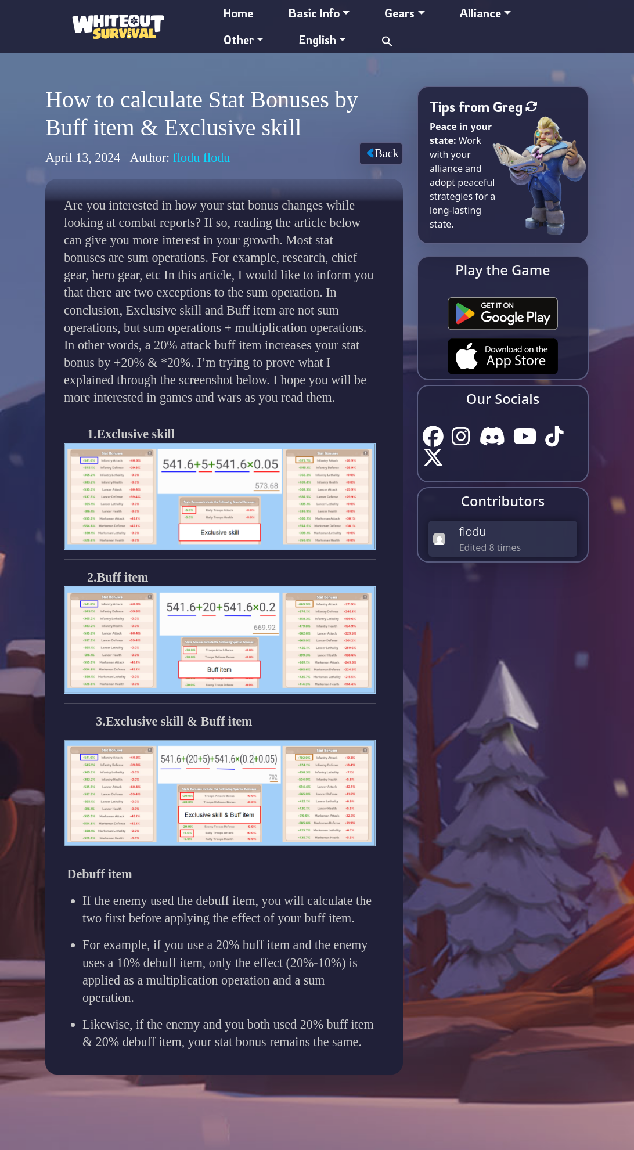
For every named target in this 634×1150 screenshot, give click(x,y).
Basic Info (314, 13)
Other (239, 40)
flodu (473, 531)
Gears (399, 13)
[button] (387, 40)
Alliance (480, 13)
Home (238, 13)
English (317, 40)
